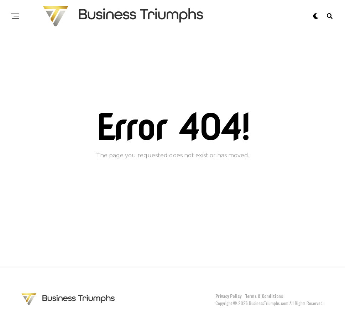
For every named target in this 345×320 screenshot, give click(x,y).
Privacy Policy (228, 296)
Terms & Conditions (264, 296)
